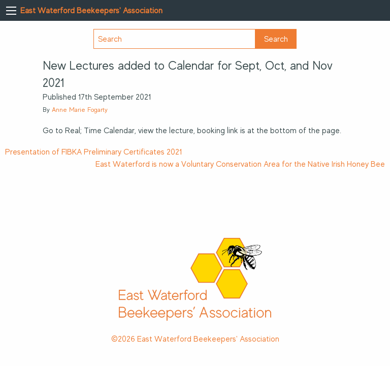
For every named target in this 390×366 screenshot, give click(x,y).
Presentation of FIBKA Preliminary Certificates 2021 (93, 152)
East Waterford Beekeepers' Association (91, 10)
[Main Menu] (11, 11)
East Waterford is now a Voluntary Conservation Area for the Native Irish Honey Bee (240, 164)
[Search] (174, 39)
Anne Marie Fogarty (80, 109)
